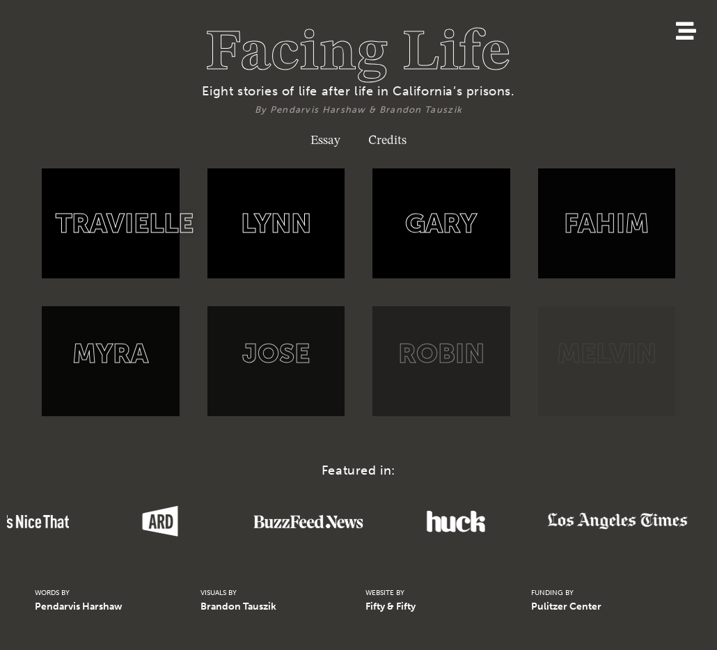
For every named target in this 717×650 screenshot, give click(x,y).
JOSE (276, 354)
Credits (387, 138)
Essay (325, 138)
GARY (441, 223)
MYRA (110, 354)
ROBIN (441, 354)
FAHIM (606, 223)
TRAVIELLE (125, 223)
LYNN (276, 223)
